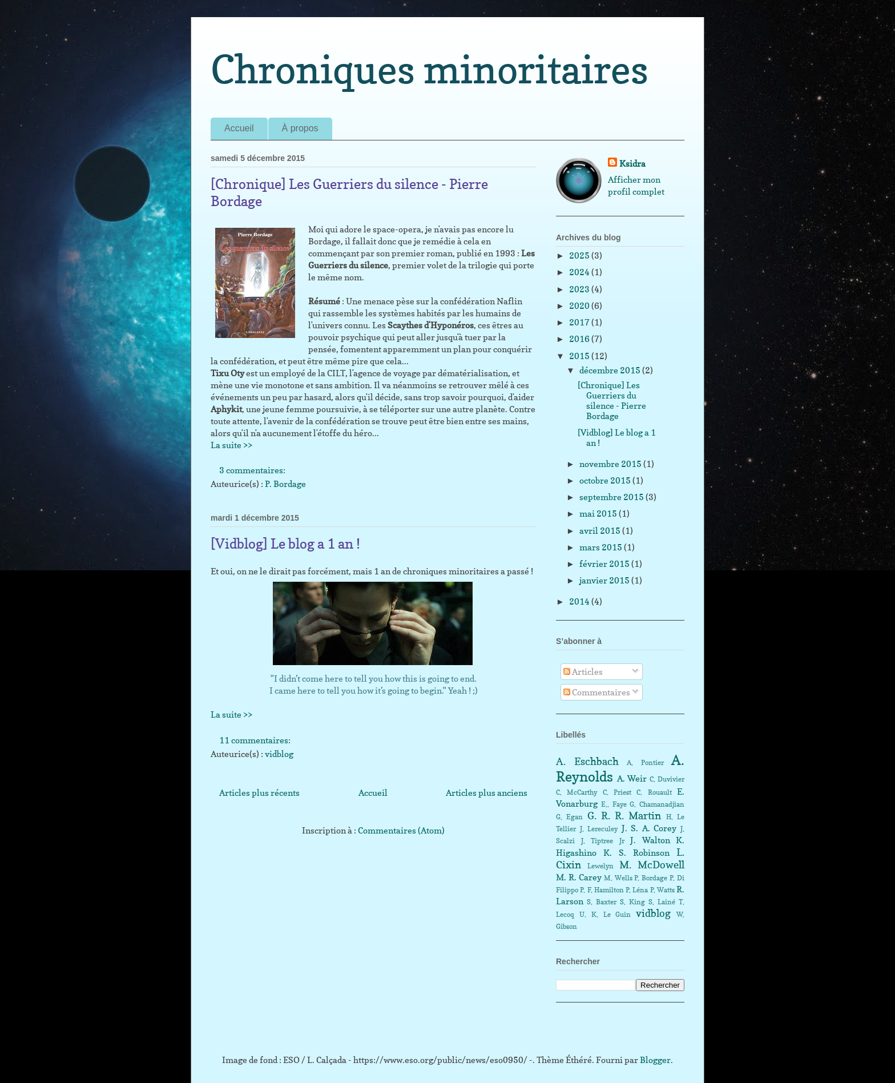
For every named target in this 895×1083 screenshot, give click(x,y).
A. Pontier (645, 762)
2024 (580, 272)
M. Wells (618, 877)
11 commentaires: (255, 740)
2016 (580, 338)
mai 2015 (599, 513)
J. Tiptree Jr (602, 840)
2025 (580, 255)
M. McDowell (651, 865)
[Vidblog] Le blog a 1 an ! (285, 544)
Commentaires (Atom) (401, 830)
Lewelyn (600, 865)
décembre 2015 (610, 370)
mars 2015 (601, 547)
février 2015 (605, 563)
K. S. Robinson (636, 852)
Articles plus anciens (486, 792)
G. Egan (569, 816)
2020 (580, 305)
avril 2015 (600, 530)
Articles (583, 671)
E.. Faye (614, 804)
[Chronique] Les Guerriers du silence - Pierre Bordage (612, 400)
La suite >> (231, 445)
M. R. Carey (579, 877)
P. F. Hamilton (602, 889)
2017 (580, 322)
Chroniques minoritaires (429, 69)
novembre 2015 (611, 463)
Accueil (239, 128)
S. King (632, 901)
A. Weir (632, 778)
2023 (580, 289)
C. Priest (617, 792)
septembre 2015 (612, 497)
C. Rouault (653, 792)
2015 (580, 356)
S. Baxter (601, 901)
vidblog (279, 753)
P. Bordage (285, 483)
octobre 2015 (605, 480)
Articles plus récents (259, 792)
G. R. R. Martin (624, 816)
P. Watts (662, 889)
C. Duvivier (667, 779)
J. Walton (650, 840)
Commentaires (596, 692)
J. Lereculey (599, 828)
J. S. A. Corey (649, 828)
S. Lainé (661, 901)
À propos (300, 128)
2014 (580, 601)
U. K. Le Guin (605, 914)
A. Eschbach (587, 761)
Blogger (655, 1059)
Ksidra (632, 163)
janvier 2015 (605, 580)
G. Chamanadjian (657, 804)
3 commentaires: (253, 470)
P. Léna (637, 889)
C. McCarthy (576, 792)
